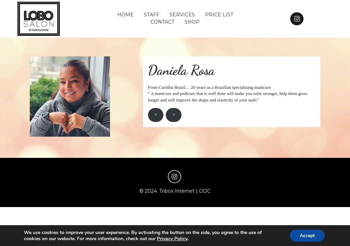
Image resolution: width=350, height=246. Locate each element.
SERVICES (182, 15)
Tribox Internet (176, 191)
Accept (306, 235)
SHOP (192, 22)
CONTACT (162, 22)
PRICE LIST (219, 15)
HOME (125, 15)
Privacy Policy (172, 238)
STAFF (151, 15)
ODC (205, 191)
